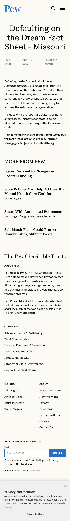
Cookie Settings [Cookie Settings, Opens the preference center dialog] (35, 514)
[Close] (65, 486)
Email (7, 447)
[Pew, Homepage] (12, 8)
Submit (57, 453)
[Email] (26, 453)
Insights (10, 384)
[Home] (35, 256)
